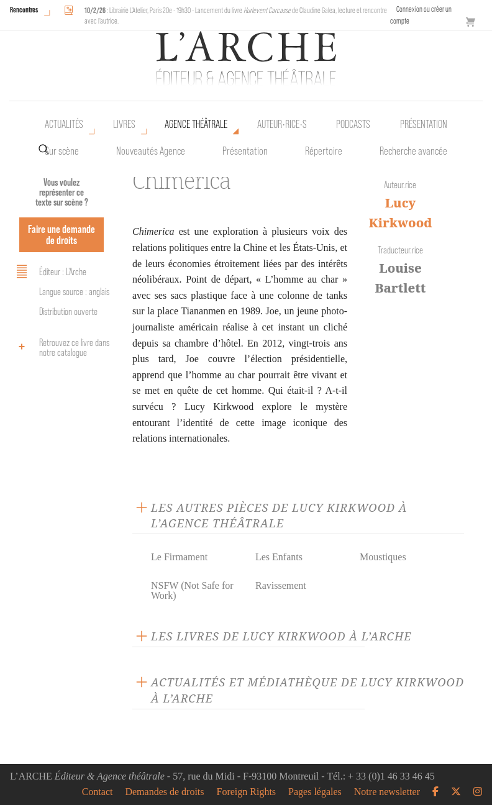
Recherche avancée (413, 151)
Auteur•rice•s (282, 124)
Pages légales (315, 792)
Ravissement (280, 585)
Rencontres (24, 9)
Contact (97, 792)
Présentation (245, 151)
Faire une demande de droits (61, 234)
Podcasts (353, 124)
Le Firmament (179, 557)
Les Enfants (279, 557)
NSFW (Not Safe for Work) (192, 590)
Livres (124, 124)
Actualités (64, 124)
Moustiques (383, 557)
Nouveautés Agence (150, 151)
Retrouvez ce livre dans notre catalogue (60, 347)
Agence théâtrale (196, 124)
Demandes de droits (164, 792)
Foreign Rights (246, 792)
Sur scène (62, 151)
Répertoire (323, 151)
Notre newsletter (387, 792)
